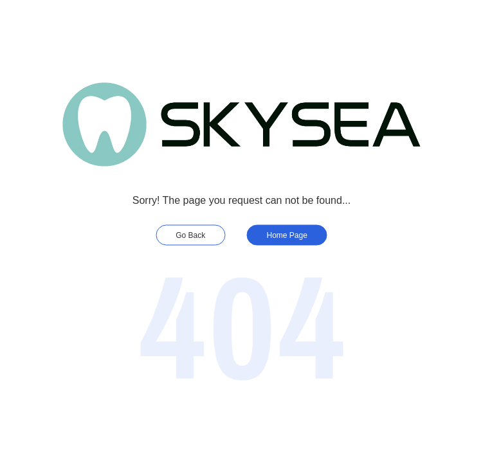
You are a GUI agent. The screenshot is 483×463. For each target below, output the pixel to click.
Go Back (190, 235)
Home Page (287, 235)
